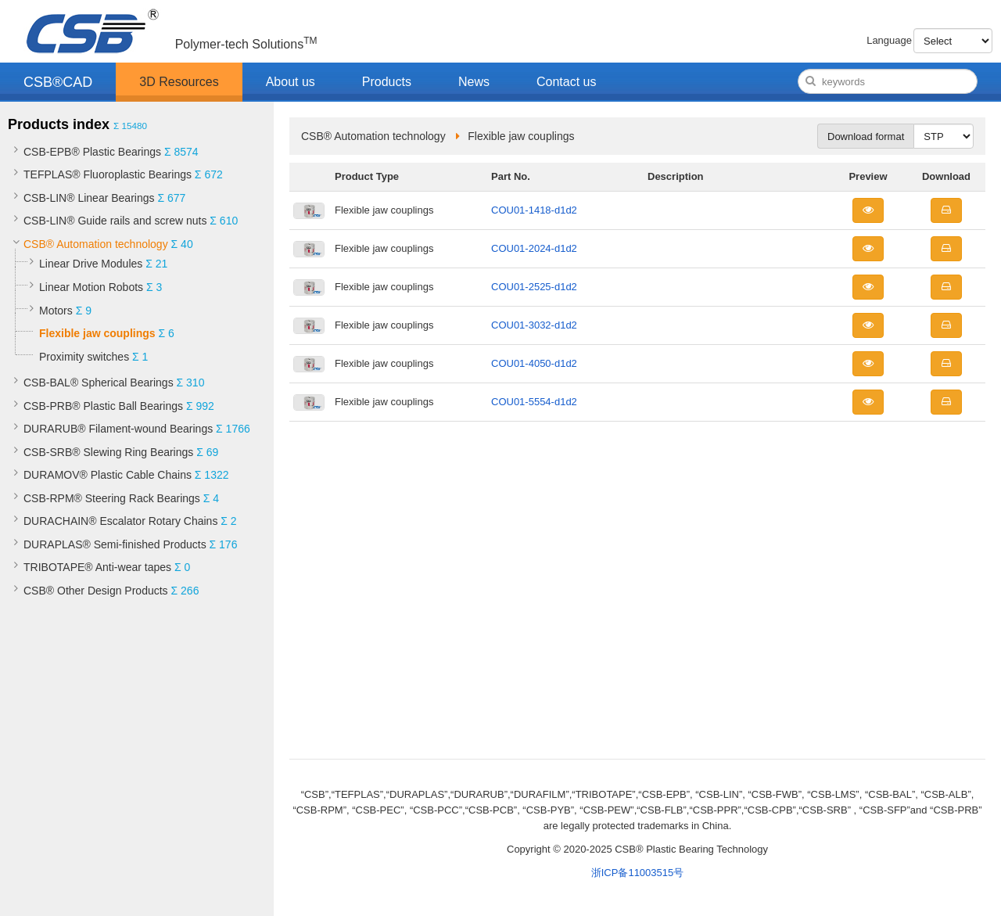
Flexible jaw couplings (97, 333)
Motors (56, 310)
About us (290, 81)
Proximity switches (84, 356)
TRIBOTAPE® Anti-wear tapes (97, 567)
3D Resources (178, 81)
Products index (58, 124)
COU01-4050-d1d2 (534, 363)
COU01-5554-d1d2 (534, 402)
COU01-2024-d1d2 (534, 248)
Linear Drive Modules (90, 263)
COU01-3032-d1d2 (534, 325)
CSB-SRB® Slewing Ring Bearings (108, 452)
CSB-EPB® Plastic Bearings (92, 151)
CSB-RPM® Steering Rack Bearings (111, 498)
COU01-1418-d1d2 (534, 210)
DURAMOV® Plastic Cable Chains (107, 475)
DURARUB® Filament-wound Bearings (118, 428)
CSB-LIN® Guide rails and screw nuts (114, 220)
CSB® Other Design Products (95, 590)
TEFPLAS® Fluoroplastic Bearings (107, 174)
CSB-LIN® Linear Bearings (89, 198)
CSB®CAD (57, 82)
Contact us (566, 81)
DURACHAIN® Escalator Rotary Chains (120, 521)
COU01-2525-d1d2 (534, 287)
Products (386, 81)
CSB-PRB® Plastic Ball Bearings (103, 406)
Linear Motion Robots (91, 287)
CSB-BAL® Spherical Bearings (98, 382)
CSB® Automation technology (95, 244)
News (474, 81)
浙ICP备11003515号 (637, 872)
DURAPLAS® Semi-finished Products (114, 544)
